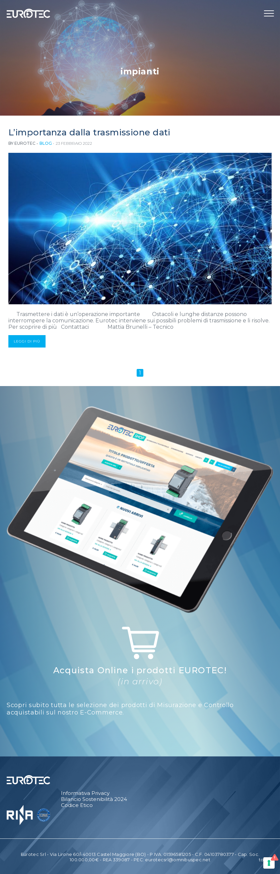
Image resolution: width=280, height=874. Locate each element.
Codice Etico (77, 805)
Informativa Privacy (85, 793)
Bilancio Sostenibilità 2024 (94, 799)
